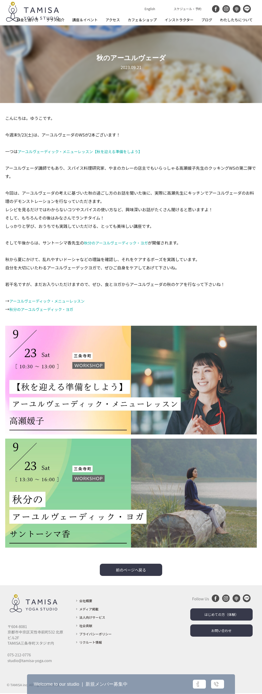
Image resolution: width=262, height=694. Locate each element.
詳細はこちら (174, 684)
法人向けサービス (94, 618)
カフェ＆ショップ (142, 19)
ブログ (206, 19)
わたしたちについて (236, 19)
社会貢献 (86, 626)
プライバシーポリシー (98, 634)
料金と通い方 (27, 19)
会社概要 (86, 601)
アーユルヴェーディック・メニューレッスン (50, 301)
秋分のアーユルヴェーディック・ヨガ (119, 243)
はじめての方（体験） (221, 615)
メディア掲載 (90, 609)
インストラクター (179, 19)
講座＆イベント (85, 19)
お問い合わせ (221, 632)
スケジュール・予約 (187, 8)
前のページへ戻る (131, 570)
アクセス (113, 19)
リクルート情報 (92, 642)
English (150, 8)
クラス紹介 (55, 19)
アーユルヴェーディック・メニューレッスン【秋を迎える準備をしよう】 (86, 151)
